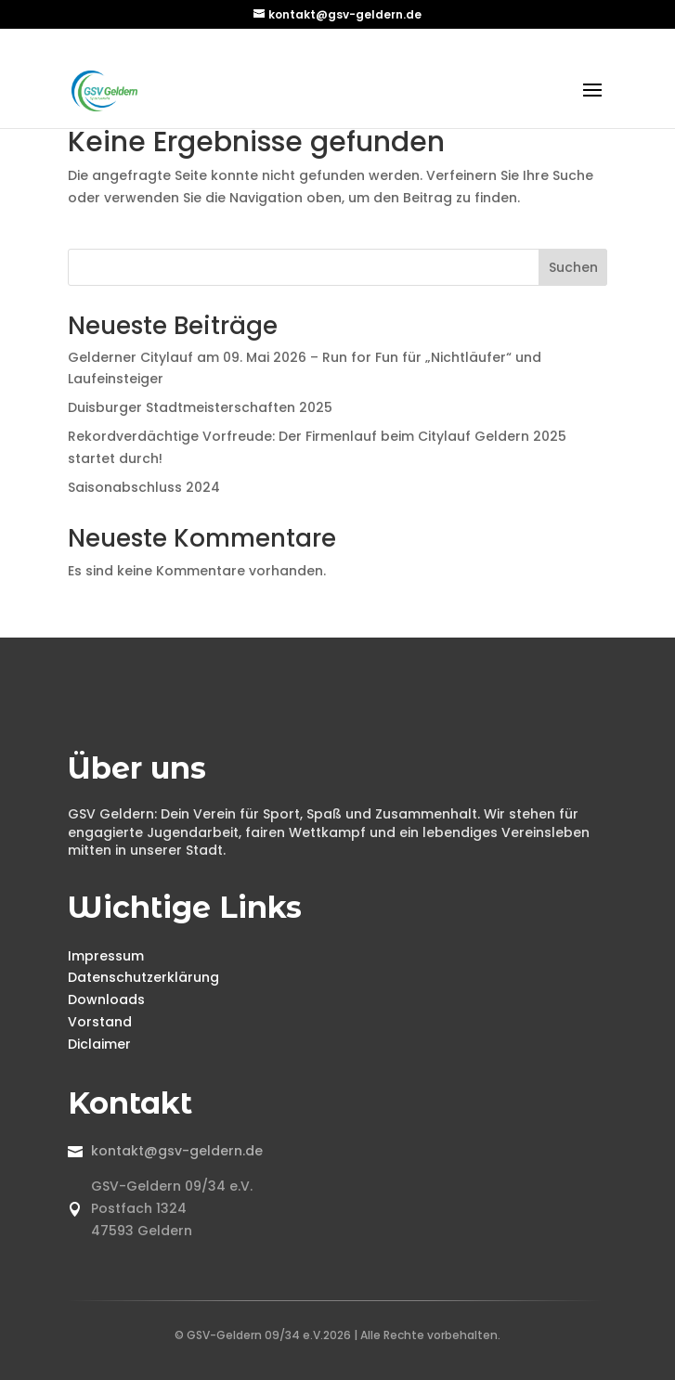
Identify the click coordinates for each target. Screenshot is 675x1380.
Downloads (106, 999)
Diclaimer (99, 1044)
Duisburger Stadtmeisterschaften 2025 (200, 407)
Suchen (573, 267)
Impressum (106, 956)
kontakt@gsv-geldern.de (177, 1150)
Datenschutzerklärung (143, 977)
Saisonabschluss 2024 (144, 487)
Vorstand (100, 1021)
